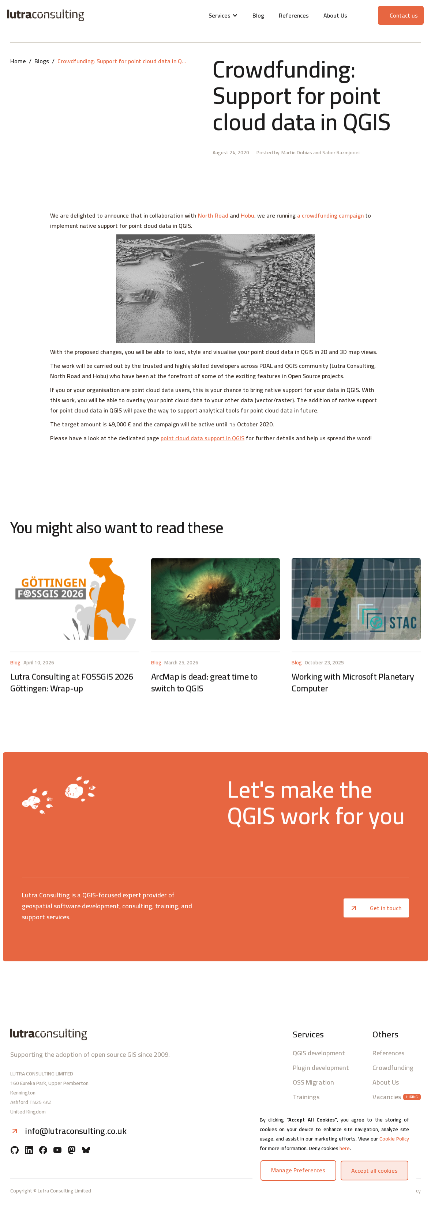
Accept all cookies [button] (374, 1170)
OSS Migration (313, 1082)
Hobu (247, 215)
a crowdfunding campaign (330, 215)
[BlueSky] (86, 1151)
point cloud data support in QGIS (202, 438)
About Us (335, 15)
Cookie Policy (394, 1138)
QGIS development (319, 1053)
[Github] (14, 1151)
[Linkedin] (29, 1151)
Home (18, 61)
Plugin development (321, 1067)
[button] (223, 15)
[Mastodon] (71, 1151)
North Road (213, 215)
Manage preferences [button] (298, 1170)
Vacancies (386, 1097)
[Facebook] (43, 1151)
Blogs (41, 61)
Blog (258, 15)
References (294, 15)
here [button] (345, 1148)
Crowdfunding (392, 1067)
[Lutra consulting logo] (75, 15)
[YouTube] (57, 1151)
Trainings (306, 1097)
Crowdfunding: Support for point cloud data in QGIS (123, 61)
